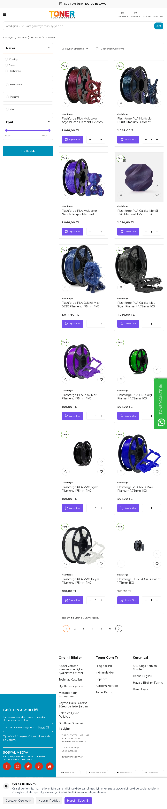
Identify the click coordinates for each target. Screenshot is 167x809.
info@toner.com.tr (72, 756)
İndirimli (12, 96)
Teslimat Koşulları (70, 679)
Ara (158, 25)
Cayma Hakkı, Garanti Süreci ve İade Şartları (73, 704)
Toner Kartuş (104, 692)
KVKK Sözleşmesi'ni (19, 736)
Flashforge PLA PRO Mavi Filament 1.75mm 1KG (135, 488)
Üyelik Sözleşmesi (71, 686)
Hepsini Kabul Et (78, 800)
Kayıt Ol (43, 727)
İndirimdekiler (105, 672)
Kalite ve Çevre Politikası (69, 714)
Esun (10, 65)
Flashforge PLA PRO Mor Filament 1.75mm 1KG (79, 396)
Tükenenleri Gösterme (110, 48)
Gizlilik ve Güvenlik (71, 723)
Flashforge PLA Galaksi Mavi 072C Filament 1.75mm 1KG (81, 304)
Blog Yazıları (104, 666)
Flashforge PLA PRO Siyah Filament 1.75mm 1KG (80, 488)
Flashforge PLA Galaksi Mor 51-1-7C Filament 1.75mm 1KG (138, 212)
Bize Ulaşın (140, 689)
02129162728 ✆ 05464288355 (70, 749)
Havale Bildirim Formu (148, 682)
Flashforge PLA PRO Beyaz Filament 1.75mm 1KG (81, 580)
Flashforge (13, 70)
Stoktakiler (14, 84)
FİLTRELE (27, 151)
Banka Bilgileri (142, 676)
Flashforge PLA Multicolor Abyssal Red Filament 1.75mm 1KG (82, 120)
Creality (11, 59)
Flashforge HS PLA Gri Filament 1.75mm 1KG (139, 580)
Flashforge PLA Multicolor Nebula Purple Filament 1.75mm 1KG (79, 212)
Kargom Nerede (107, 686)
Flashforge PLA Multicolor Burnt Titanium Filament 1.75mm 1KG (135, 120)
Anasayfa (8, 37)
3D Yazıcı (36, 37)
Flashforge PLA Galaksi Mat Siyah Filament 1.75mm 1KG (136, 304)
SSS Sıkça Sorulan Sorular (145, 667)
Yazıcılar (22, 37)
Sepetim (101, 679)
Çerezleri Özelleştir (18, 800)
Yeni (10, 109)
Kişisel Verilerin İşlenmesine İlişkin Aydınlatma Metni (71, 669)
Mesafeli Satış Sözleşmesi (68, 694)
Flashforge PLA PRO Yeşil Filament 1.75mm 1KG (134, 396)
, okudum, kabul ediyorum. (27, 738)
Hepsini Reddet (49, 800)
